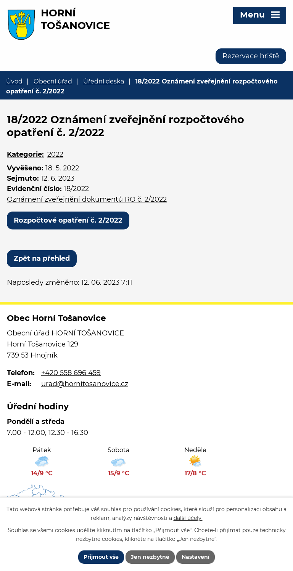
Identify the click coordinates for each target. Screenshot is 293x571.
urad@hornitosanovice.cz (84, 384)
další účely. (188, 518)
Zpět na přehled (42, 258)
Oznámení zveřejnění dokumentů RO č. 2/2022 (87, 199)
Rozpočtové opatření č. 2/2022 (68, 220)
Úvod (14, 81)
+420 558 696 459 (71, 373)
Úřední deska (103, 81)
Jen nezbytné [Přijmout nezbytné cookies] (150, 556)
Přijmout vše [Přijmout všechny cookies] (101, 556)
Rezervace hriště (250, 56)
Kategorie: (25, 154)
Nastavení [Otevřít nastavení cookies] (195, 556)
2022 (55, 154)
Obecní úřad (53, 81)
